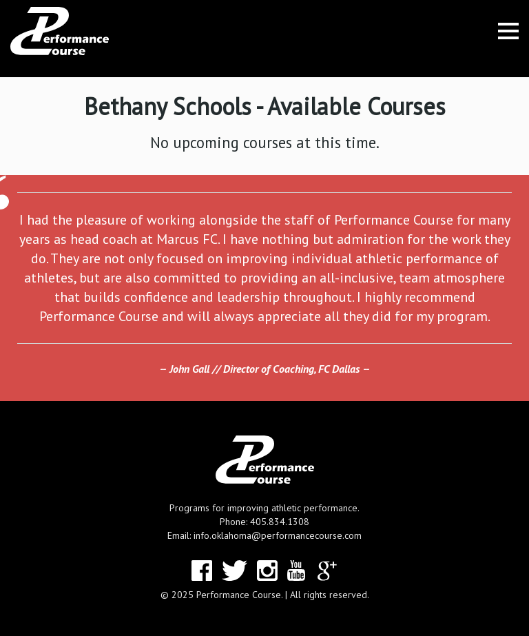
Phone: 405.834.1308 (264, 521)
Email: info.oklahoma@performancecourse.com (264, 535)
